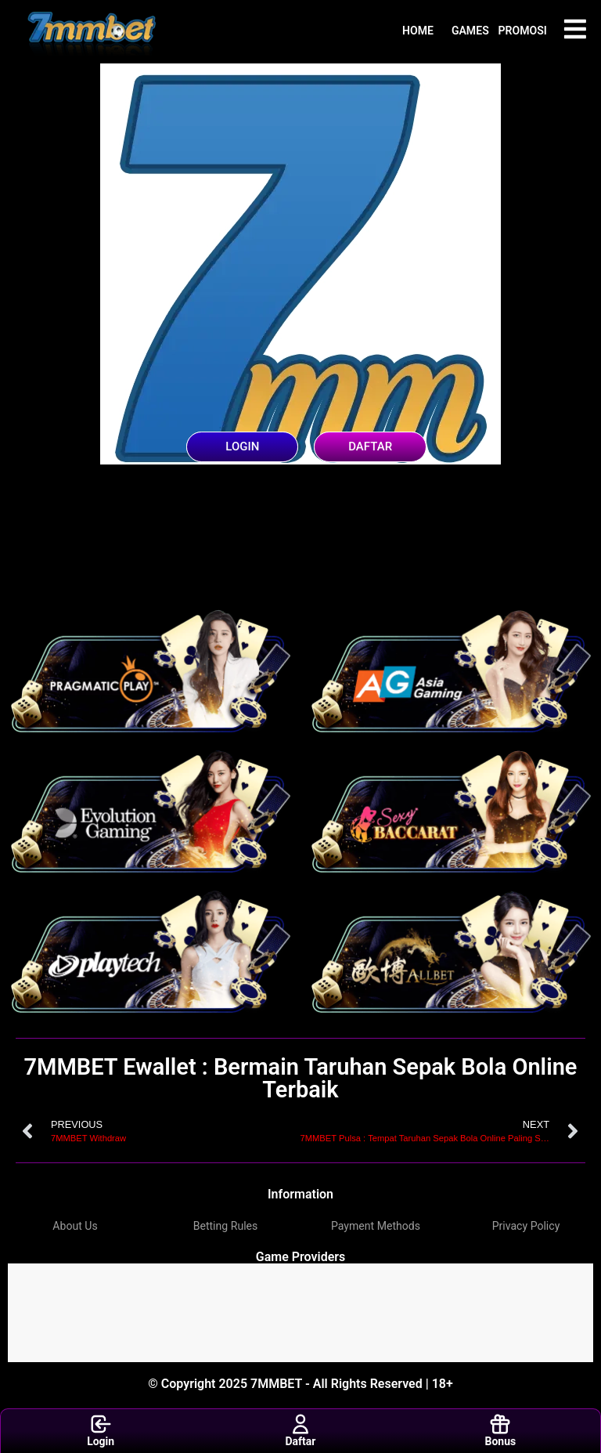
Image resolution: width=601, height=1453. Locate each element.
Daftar (301, 1430)
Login (100, 1430)
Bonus (500, 1430)
